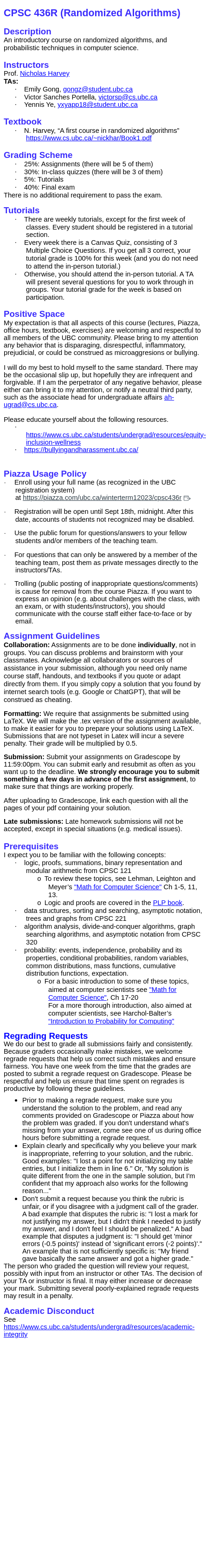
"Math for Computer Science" (118, 887)
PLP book (167, 902)
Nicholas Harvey (45, 73)
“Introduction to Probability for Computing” (111, 1021)
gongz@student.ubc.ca (98, 89)
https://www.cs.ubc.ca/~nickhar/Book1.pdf (89, 138)
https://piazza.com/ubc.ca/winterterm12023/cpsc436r (107, 497)
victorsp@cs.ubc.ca (127, 97)
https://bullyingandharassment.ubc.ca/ (81, 449)
